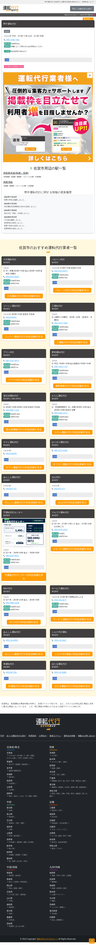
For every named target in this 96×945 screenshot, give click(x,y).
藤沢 (51, 799)
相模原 (78, 796)
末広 (31, 761)
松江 (10, 884)
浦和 (63, 777)
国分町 (11, 780)
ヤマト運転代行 (11, 443)
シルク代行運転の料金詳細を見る (72, 656)
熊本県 (52, 894)
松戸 (60, 783)
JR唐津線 (8, 182)
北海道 (9, 755)
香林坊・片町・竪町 (16, 826)
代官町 (16, 884)
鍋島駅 (19, 177)
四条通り (55, 826)
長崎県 (52, 888)
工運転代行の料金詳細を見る (72, 343)
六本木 (67, 790)
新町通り (25, 767)
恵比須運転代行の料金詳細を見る (24, 430)
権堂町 (19, 845)
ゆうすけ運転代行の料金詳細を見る (72, 465)
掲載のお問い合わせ (86, 738)
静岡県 (9, 854)
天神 (63, 878)
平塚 (67, 796)
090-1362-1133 (60, 367)
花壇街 (60, 790)
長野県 (9, 842)
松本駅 (30, 845)
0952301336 (11, 675)
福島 (30, 799)
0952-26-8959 (12, 642)
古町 (10, 813)
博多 (53, 878)
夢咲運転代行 (59, 352)
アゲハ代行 (9, 352)
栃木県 (52, 762)
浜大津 (54, 819)
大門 (20, 761)
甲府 (10, 838)
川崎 (63, 796)
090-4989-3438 (12, 605)
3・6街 (26, 758)
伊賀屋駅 (7, 177)
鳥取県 (9, 875)
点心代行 (56, 478)
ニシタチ (55, 910)
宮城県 (9, 777)
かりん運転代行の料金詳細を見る (72, 433)
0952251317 (59, 490)
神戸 (64, 838)
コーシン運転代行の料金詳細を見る (24, 337)
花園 (32, 758)
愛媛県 (9, 920)
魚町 (69, 838)
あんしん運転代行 (12, 478)
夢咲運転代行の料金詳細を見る (72, 386)
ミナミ (59, 832)
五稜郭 (25, 761)
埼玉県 (52, 774)
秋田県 (9, 783)
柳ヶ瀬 (11, 851)
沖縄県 (52, 920)
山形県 (9, 789)
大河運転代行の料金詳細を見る (24, 296)
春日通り (17, 838)
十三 (64, 832)
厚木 (72, 796)
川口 (58, 777)
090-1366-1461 (13, 40)
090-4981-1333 (12, 411)
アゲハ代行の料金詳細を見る (23, 380)
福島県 (9, 796)
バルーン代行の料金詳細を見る (72, 290)
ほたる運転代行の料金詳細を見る (72, 688)
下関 (10, 903)
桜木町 (11, 819)
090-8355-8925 (12, 277)
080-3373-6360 (60, 452)
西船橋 (54, 783)
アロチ (59, 851)
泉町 (65, 764)
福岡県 (52, 875)
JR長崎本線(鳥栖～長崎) (16, 173)
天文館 (54, 916)
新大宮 (54, 845)
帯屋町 (11, 929)
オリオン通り (57, 764)
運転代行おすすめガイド (72, 15)
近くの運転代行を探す (16, 738)
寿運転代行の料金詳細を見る (23, 688)
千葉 (72, 783)
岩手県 (9, 770)
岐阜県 (9, 848)
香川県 (9, 913)
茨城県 (52, 755)
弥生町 (17, 878)
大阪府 (52, 829)
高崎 (58, 771)
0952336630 (11, 455)
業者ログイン (55, 738)
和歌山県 (53, 848)
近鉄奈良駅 (62, 845)
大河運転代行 (10, 259)
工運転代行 (58, 306)
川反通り (12, 786)
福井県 (9, 829)
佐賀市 (7, 31)
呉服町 (11, 857)
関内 (58, 796)
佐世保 (59, 891)
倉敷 (15, 891)
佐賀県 (82, 15)
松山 (53, 922)
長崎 (53, 891)
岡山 (10, 891)
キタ (53, 832)
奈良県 (52, 842)
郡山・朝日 (13, 799)
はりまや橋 (19, 929)
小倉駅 (68, 878)
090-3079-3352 (60, 531)
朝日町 (11, 878)
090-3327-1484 (60, 323)
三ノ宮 (54, 838)
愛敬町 (54, 884)
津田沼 (78, 783)
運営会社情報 (69, 738)
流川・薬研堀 (20, 897)
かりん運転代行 (60, 396)
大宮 (53, 777)
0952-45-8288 (60, 675)
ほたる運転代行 (60, 666)
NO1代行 (8, 590)
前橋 (53, 771)
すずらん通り (12, 761)
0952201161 (11, 490)
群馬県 (52, 768)
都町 (53, 903)
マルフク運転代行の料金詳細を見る (72, 550)
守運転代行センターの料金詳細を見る (24, 578)
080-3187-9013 (12, 361)
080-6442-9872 (12, 557)
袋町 (25, 845)
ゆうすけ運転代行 (61, 443)
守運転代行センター (14, 514)
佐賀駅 (13, 177)
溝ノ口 (84, 796)
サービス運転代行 (61, 590)
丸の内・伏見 (22, 864)
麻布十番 (74, 790)
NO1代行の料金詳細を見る (23, 624)
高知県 (9, 926)
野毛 (53, 796)
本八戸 (11, 767)
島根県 (9, 882)
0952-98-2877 (60, 602)
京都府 (52, 823)
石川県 (9, 823)
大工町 (54, 758)
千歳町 (24, 857)
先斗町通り (64, 826)
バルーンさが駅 (28, 177)
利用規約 (32, 738)
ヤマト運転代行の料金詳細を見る (24, 468)
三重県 (52, 810)
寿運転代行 (9, 666)
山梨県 (9, 835)
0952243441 (11, 318)
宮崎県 (52, 907)
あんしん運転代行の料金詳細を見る (24, 504)
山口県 (9, 901)
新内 (53, 851)
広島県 (9, 894)
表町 (20, 891)
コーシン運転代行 (12, 306)
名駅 (13, 864)
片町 (10, 832)
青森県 (9, 764)
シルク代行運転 (60, 634)
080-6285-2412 (60, 414)
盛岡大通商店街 (15, 773)
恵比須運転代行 (11, 396)
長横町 (17, 767)
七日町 (11, 792)
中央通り (12, 845)
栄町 (83, 783)
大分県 (52, 901)
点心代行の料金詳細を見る (72, 504)
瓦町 (10, 916)
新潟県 (9, 810)
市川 (67, 783)
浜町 (64, 891)
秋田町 (11, 910)
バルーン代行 (59, 259)
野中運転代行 (10, 23)
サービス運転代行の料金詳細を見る (72, 621)
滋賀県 (52, 816)
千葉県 (52, 781)
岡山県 (9, 888)
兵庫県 (52, 835)
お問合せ (43, 738)
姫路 (60, 838)
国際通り (60, 922)
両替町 (17, 857)
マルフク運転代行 (61, 514)
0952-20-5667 (60, 642)
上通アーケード (57, 897)
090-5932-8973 (60, 271)
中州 (58, 878)
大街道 (11, 922)
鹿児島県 (53, 913)
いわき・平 (23, 799)
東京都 (52, 787)
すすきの (12, 758)
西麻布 (54, 790)
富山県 (9, 816)
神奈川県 (53, 793)
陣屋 (35, 799)
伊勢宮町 (23, 884)
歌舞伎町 (82, 790)
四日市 (54, 813)
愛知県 (9, 861)
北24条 (19, 758)
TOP (2, 738)
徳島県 (9, 907)
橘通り (62, 910)
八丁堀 (11, 897)
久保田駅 (38, 177)
